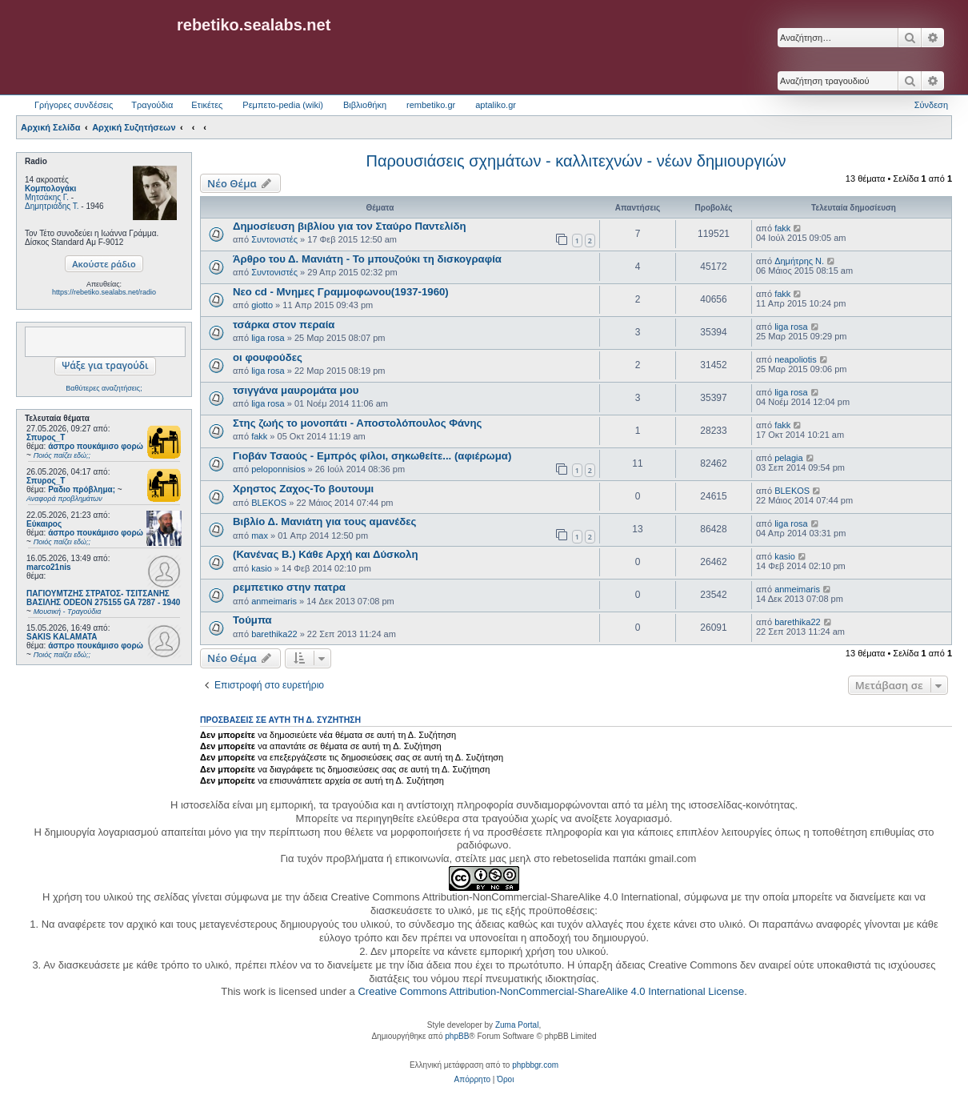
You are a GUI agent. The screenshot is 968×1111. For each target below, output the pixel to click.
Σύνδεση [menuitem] (931, 105)
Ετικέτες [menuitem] (206, 105)
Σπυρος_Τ (45, 437)
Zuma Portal (516, 1025)
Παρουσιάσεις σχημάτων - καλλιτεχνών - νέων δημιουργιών (576, 161)
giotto (262, 305)
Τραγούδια (152, 105)
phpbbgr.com (535, 1065)
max (259, 535)
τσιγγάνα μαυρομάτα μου (295, 390)
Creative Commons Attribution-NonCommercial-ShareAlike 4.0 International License (551, 991)
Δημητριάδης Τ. (52, 206)
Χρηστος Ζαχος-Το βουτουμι (303, 489)
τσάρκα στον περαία (283, 325)
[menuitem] (472, 1080)
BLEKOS (268, 502)
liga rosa (268, 338)
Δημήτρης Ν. (799, 261)
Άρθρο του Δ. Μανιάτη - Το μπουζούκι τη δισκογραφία (367, 259)
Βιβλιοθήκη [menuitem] (364, 105)
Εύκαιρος (44, 523)
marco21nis (48, 567)
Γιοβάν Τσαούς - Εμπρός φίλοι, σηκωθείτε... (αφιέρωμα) (372, 456)
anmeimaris (274, 601)
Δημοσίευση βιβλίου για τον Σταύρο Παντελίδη (349, 226)
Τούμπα (252, 620)
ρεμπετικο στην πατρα (289, 587)
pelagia (788, 458)
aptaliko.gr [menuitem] (495, 105)
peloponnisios (278, 469)
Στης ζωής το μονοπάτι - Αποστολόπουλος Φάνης (357, 423)
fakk (782, 228)
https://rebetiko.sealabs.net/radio (104, 292)
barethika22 (274, 634)
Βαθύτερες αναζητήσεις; (104, 388)
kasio (261, 568)
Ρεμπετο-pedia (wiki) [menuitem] (282, 105)
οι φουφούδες (267, 357)
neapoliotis (795, 359)
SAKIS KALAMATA (62, 636)
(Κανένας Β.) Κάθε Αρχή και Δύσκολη (325, 554)
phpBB (457, 1036)
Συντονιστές (274, 239)
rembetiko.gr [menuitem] (430, 105)
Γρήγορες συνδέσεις (73, 105)
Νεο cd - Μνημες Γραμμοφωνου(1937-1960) (341, 292)
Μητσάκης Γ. (47, 197)
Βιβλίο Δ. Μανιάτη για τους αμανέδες (324, 521)
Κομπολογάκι (50, 188)
